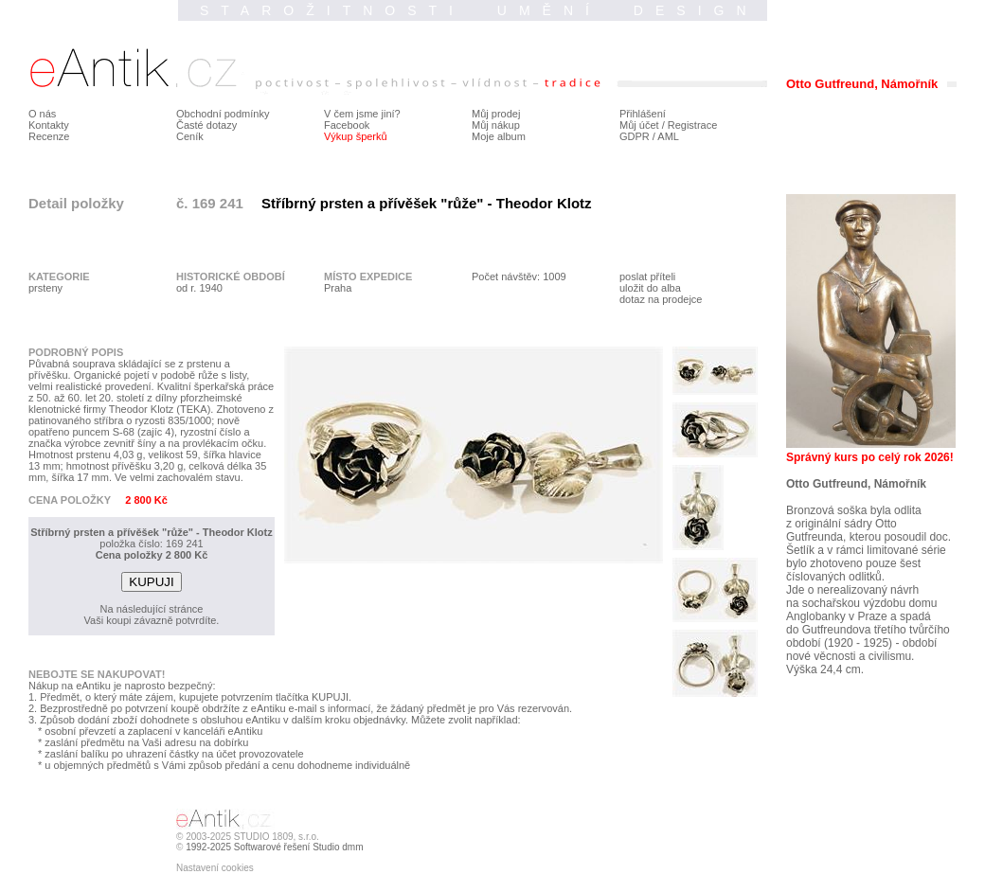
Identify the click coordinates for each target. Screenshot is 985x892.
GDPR (634, 136)
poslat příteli (647, 276)
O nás (42, 113)
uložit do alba (650, 288)
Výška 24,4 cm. (825, 669)
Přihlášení (642, 113)
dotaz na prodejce (660, 299)
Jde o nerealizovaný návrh (852, 590)
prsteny (45, 288)
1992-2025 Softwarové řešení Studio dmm (274, 847)
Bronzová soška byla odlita (854, 510)
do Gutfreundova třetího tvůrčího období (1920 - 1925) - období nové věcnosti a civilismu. (868, 643)
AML (668, 136)
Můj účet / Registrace (668, 125)
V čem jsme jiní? (362, 113)
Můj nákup (496, 125)
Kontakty (48, 125)
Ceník (190, 136)
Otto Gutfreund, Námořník (856, 484)
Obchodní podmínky (222, 113)
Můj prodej (496, 113)
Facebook (346, 125)
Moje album (499, 136)
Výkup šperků (355, 136)
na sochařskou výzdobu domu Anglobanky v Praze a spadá (861, 610)
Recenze (48, 136)
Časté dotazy (206, 125)
